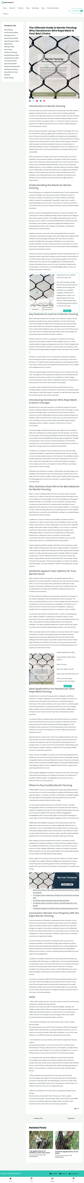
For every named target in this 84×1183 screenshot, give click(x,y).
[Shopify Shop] (74, 1176)
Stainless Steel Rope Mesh (12, 68)
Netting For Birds (9, 47)
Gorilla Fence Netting (10, 53)
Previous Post (37, 1121)
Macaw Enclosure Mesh (11, 39)
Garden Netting (9, 80)
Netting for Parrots (10, 36)
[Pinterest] (37, 101)
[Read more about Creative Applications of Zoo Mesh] (67, 1143)
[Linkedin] (41, 101)
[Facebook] (30, 101)
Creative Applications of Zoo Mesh (65, 1155)
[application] (8, 14)
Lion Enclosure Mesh (10, 62)
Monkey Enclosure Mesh (12, 56)
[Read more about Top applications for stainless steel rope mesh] (41, 1142)
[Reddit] (44, 101)
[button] (69, 11)
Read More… (67, 310)
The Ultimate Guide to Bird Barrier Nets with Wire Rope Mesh (52, 900)
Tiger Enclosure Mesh (11, 65)
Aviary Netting (8, 30)
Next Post (72, 1121)
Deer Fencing (8, 50)
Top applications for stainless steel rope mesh (39, 1154)
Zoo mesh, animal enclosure (37, 1157)
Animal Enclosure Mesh (11, 33)
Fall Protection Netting (11, 71)
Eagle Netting (8, 44)
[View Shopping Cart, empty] (77, 10)
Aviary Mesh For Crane (11, 74)
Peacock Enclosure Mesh (12, 42)
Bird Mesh (7, 77)
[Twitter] (33, 101)
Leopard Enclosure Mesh (12, 59)
